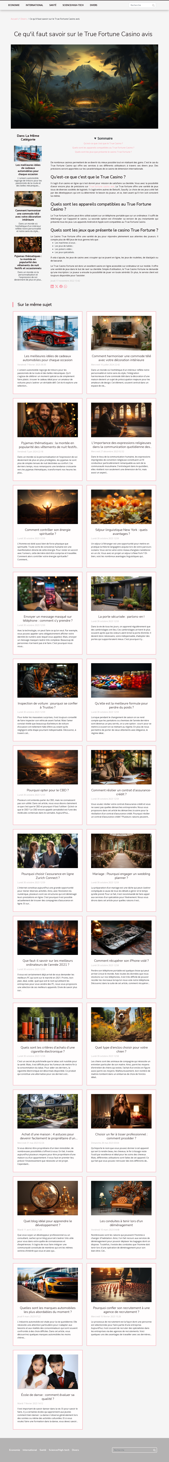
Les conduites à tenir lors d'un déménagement (121, 1223)
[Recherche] (142, 5)
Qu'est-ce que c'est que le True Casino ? (103, 143)
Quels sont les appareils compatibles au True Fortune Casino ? (103, 147)
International (34, 5)
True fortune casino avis (101, 186)
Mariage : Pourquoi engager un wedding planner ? (121, 876)
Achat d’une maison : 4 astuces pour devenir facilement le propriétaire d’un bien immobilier (47, 1138)
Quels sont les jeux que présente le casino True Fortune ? (103, 151)
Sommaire (105, 138)
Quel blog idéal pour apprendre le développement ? (48, 1223)
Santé (52, 5)
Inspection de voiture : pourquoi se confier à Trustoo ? (48, 705)
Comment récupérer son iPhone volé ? (121, 960)
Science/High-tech (73, 5)
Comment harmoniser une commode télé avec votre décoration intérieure (28, 215)
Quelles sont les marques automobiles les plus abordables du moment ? (48, 1310)
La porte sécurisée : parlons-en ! (121, 616)
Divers (93, 5)
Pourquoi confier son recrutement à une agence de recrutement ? (121, 1310)
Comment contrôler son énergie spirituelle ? (48, 532)
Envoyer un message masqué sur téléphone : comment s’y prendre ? (47, 618)
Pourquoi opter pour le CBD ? (48, 790)
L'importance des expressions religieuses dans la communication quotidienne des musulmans (121, 447)
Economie (13, 5)
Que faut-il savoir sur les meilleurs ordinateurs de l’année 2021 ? (48, 962)
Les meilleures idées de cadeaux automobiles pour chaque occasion (28, 169)
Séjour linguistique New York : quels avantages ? (121, 532)
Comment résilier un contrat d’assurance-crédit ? (121, 792)
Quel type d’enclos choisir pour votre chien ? (121, 1049)
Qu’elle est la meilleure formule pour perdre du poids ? (121, 705)
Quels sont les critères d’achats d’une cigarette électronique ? (48, 1049)
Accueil (14, 18)
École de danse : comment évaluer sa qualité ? (47, 1397)
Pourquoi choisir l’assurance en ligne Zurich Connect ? (48, 876)
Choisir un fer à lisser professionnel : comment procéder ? (121, 1136)
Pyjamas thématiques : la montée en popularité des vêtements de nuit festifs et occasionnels (28, 262)
